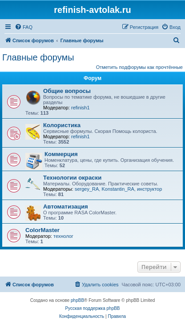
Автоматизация (65, 206)
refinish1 (80, 107)
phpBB (77, 300)
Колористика (61, 125)
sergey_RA (87, 189)
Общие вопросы (67, 91)
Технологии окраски (72, 177)
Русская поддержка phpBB (92, 308)
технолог (63, 236)
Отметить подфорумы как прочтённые (139, 67)
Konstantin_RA (117, 189)
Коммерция (61, 154)
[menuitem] (23, 27)
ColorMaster (42, 230)
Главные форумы (38, 57)
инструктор (149, 189)
